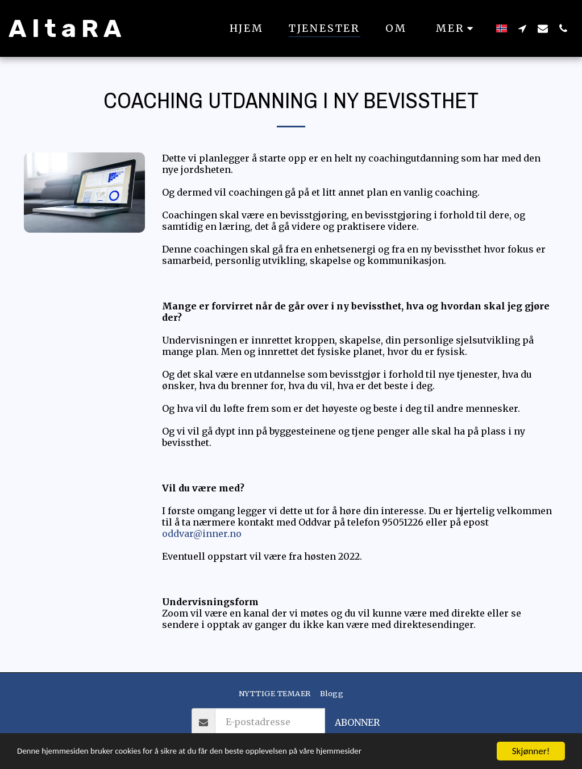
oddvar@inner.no (202, 533)
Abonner (357, 722)
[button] (522, 28)
